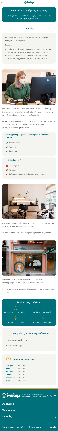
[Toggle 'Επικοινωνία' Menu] (55, 405)
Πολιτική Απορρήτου (34, 427)
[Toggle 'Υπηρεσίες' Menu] (55, 417)
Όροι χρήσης (21, 427)
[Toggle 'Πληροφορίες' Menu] (55, 411)
